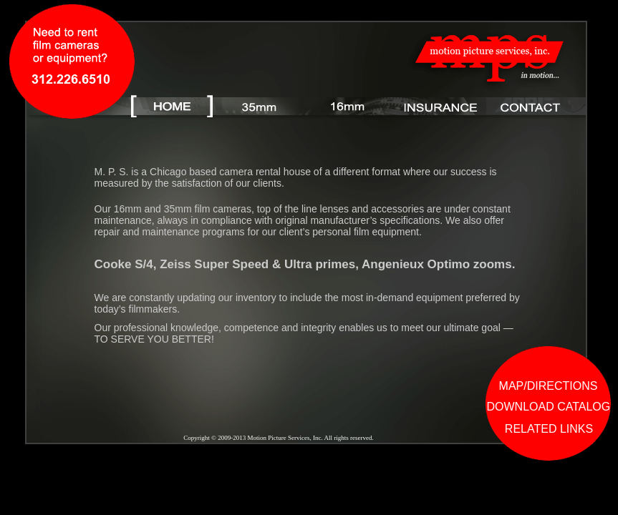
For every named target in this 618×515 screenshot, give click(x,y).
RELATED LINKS (549, 429)
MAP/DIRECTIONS (548, 386)
